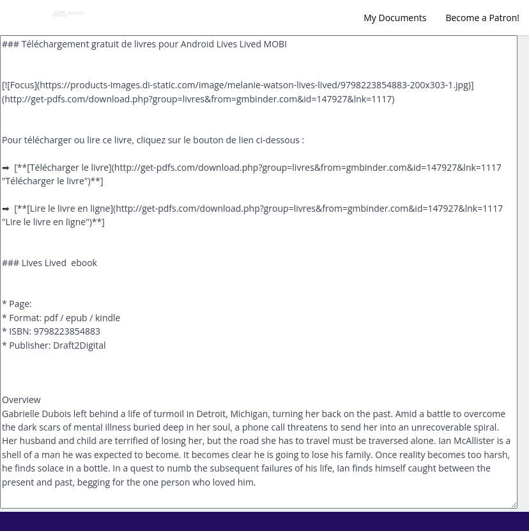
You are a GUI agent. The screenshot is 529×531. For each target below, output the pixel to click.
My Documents (395, 18)
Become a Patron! (482, 18)
